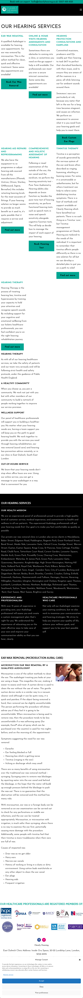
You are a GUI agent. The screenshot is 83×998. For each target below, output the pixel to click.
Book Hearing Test (41, 246)
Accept (41, 981)
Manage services (8, 974)
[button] (80, 960)
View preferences (41, 993)
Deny (41, 987)
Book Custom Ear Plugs (69, 140)
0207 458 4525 (66, 2)
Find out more (40, 95)
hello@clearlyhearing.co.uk (44, 2)
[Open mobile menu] (81, 10)
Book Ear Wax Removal (14, 84)
